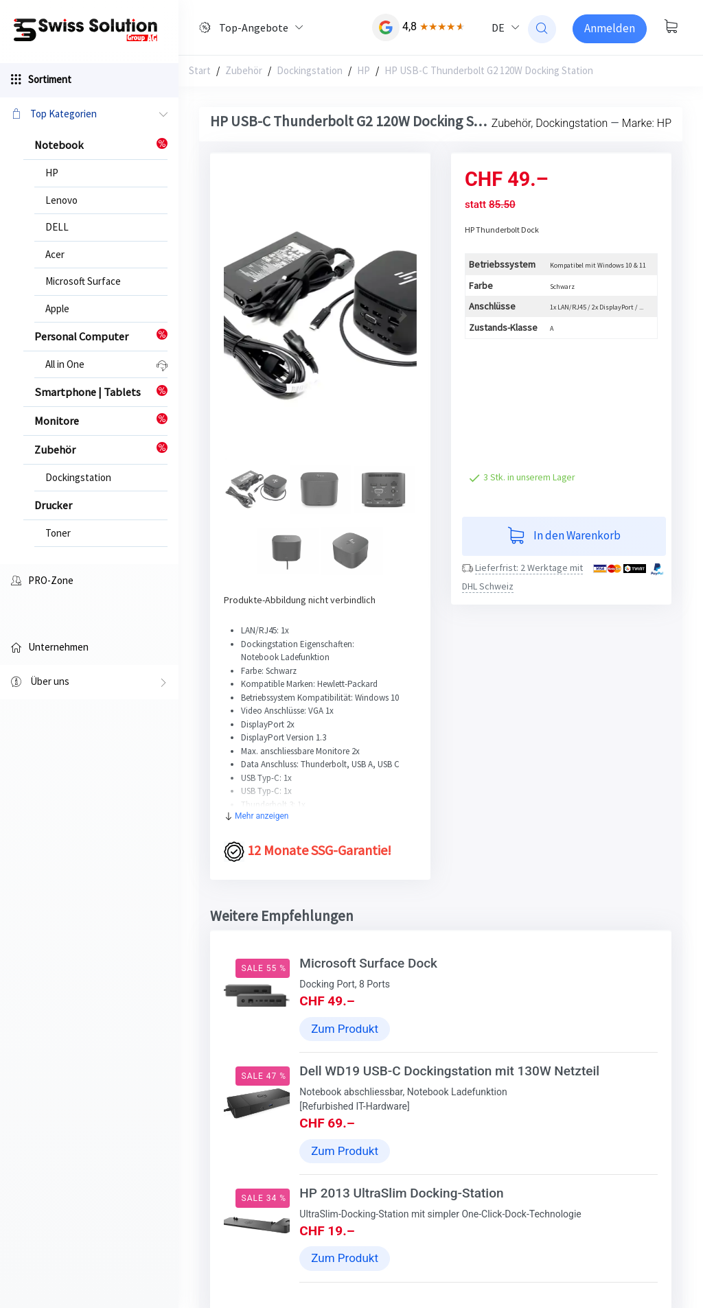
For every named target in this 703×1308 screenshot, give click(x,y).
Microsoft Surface (83, 281)
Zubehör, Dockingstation (550, 123)
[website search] (542, 29)
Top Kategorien (89, 114)
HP (51, 172)
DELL (57, 226)
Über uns (89, 683)
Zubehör (243, 70)
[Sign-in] (610, 28)
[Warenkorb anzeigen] (671, 27)
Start (200, 70)
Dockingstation (78, 477)
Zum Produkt (344, 1029)
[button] (238, 315)
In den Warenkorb (564, 536)
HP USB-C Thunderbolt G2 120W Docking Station (488, 70)
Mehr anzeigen (256, 816)
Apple (57, 308)
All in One (64, 364)
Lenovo (61, 200)
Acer (55, 254)
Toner (58, 532)
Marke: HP (646, 123)
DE (498, 27)
